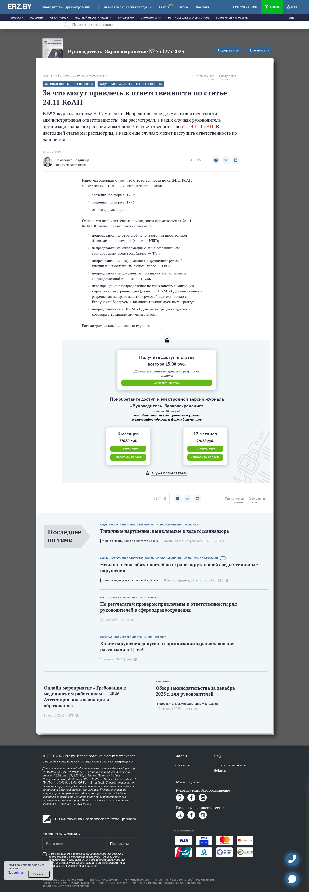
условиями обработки (86, 856)
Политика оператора (113, 883)
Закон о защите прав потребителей (67, 886)
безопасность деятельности (69, 84)
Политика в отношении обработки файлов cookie (166, 883)
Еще (291, 17)
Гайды (164, 7)
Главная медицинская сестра (124, 7)
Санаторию (126, 17)
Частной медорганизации (93, 17)
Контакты (182, 765)
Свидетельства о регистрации (64, 880)
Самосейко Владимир (72, 160)
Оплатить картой (128, 457)
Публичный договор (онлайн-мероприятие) (185, 880)
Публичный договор (137, 880)
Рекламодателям (83, 883)
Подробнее (15, 872)
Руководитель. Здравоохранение (65, 7)
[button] (216, 160)
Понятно (39, 874)
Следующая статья (227, 77)
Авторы (180, 756)
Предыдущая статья (204, 77)
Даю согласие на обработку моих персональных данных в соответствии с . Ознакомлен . (87, 859)
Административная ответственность (131, 84)
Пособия (202, 7)
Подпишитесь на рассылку (61, 834)
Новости (17, 17)
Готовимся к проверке (232, 17)
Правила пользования (103, 880)
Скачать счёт (128, 449)
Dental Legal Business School (188, 17)
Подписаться (120, 843)
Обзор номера (59, 17)
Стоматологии (151, 17)
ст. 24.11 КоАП (197, 126)
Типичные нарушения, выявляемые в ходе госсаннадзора (164, 531)
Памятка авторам (55, 883)
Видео (183, 7)
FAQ (217, 756)
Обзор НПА (37, 17)
